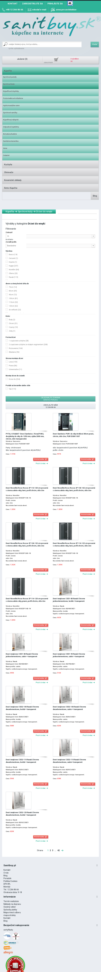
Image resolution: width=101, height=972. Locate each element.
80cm (13, 291)
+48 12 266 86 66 (14, 9)
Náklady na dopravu (12, 904)
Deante (13, 262)
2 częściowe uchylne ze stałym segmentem (28, 345)
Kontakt (13, 3)
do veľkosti (15, 310)
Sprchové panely (10, 77)
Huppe (13, 266)
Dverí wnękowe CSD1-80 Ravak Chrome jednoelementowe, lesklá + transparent (69, 600)
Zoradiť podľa (11, 242)
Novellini (14, 270)
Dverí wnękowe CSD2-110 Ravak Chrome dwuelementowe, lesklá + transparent (22, 761)
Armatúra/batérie (10, 134)
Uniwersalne (15, 369)
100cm (13, 298)
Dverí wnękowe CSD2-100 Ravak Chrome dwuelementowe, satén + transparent (69, 708)
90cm (13, 295)
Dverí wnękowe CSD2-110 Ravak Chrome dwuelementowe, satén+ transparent (69, 761)
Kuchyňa (8, 164)
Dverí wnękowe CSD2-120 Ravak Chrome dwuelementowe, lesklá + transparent (22, 814)
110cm (13, 302)
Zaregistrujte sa (32, 3)
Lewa (13, 362)
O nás (6, 873)
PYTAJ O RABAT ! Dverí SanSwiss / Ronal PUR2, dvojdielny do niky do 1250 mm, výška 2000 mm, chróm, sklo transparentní (25, 436)
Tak (12, 389)
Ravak (13, 277)
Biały (12, 320)
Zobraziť (9, 232)
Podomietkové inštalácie (13, 98)
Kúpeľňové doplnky (11, 91)
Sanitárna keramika (10, 141)
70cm (13, 287)
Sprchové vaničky (10, 113)
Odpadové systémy (11, 127)
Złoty (12, 331)
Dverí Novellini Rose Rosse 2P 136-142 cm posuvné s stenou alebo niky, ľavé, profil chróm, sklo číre (74, 489)
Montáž (7, 887)
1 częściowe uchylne (19, 341)
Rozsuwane (16, 348)
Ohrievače (8, 172)
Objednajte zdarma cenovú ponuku (50, 399)
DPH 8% (7, 884)
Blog (95, 196)
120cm (13, 306)
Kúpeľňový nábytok (11, 120)
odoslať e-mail (39, 9)
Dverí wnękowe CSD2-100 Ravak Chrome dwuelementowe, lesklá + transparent (22, 708)
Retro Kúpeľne (10, 188)
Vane (5, 148)
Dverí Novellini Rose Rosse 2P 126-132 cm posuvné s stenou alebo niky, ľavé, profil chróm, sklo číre (27, 544)
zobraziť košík (48, 62)
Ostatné (6, 155)
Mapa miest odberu (12, 912)
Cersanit (13, 258)
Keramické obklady (12, 180)
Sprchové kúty (9, 84)
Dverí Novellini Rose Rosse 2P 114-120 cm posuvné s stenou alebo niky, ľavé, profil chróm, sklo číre (27, 489)
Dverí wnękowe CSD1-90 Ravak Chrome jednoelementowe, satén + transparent (69, 655)
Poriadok (7, 878)
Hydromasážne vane (11, 105)
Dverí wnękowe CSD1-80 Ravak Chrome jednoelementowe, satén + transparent (22, 655)
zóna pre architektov (66, 9)
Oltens (13, 273)
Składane (14, 352)
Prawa (13, 366)
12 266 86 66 (13, 889)
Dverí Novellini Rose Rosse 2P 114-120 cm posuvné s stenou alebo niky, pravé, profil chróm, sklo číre (27, 600)
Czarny (13, 327)
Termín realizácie (11, 901)
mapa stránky (10, 915)
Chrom (13, 323)
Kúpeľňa (8, 71)
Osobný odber (10, 907)
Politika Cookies (10, 881)
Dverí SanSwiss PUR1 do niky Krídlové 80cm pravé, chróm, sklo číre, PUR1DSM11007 (73, 435)
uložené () (22, 59)
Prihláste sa (55, 3)
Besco (13, 255)
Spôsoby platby (10, 910)
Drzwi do (14, 379)
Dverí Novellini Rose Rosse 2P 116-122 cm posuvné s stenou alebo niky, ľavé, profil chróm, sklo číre (74, 544)
